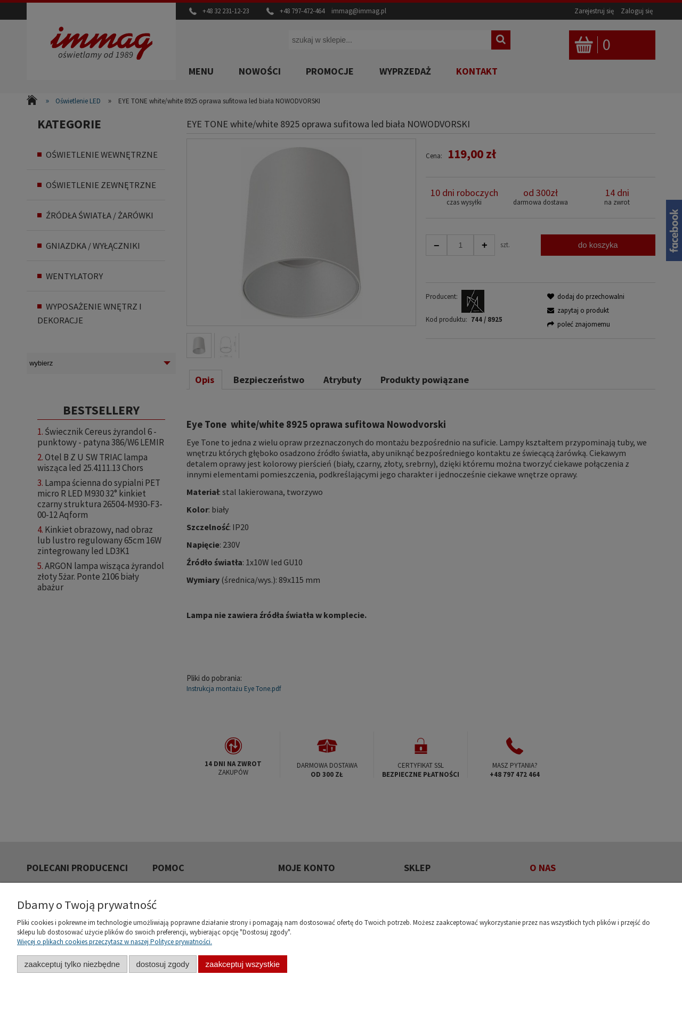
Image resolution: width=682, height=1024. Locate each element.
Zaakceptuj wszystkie (243, 964)
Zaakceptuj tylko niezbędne (72, 964)
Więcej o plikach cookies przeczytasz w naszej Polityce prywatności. (114, 941)
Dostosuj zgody (162, 964)
